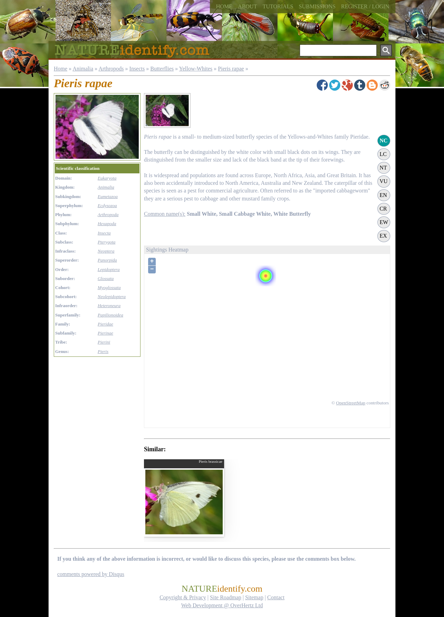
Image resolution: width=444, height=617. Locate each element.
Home (224, 6)
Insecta (104, 233)
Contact (275, 597)
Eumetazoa (107, 196)
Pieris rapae (231, 69)
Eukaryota (106, 178)
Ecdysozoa (107, 205)
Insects (137, 69)
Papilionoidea (110, 315)
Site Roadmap (225, 597)
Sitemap (254, 597)
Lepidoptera (108, 269)
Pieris (102, 351)
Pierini (103, 342)
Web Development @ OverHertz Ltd (222, 605)
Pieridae (105, 324)
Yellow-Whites (195, 69)
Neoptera (105, 251)
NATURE (221, 589)
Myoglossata (108, 287)
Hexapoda (106, 223)
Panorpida (107, 260)
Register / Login (365, 6)
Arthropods (111, 69)
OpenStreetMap (350, 402)
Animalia (82, 69)
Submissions (317, 6)
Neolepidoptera (111, 296)
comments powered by (90, 574)
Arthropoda (107, 214)
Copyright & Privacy (183, 597)
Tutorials (278, 6)
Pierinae (105, 333)
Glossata (105, 278)
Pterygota (106, 242)
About (247, 6)
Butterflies (162, 69)
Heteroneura (108, 305)
